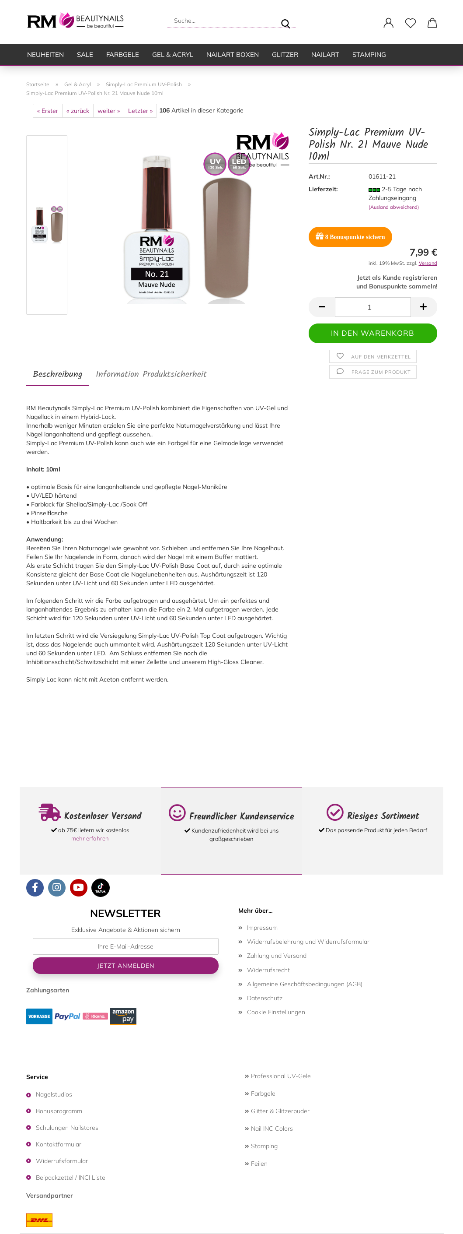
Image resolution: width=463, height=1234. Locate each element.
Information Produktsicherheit (151, 375)
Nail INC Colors (269, 1128)
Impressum (262, 928)
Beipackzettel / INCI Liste (70, 1177)
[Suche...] (285, 20)
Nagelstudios (54, 1094)
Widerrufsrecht (268, 970)
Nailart (325, 54)
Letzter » (140, 111)
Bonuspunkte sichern (350, 236)
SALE (85, 54)
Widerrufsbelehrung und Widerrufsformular (308, 942)
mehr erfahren (90, 838)
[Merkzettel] (410, 23)
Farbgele (122, 54)
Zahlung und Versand (276, 956)
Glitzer (285, 54)
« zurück (77, 111)
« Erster (47, 111)
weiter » (108, 111)
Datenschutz (264, 998)
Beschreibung (58, 375)
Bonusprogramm (59, 1111)
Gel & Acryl (172, 54)
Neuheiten (45, 54)
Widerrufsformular (62, 1161)
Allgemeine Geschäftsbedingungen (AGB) (304, 984)
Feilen (256, 1163)
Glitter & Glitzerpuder (277, 1111)
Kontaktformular (58, 1144)
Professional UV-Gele (278, 1076)
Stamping (369, 54)
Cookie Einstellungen (276, 1012)
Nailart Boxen (232, 54)
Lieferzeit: (323, 189)
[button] (389, 23)
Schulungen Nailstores (67, 1128)
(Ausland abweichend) (394, 207)
